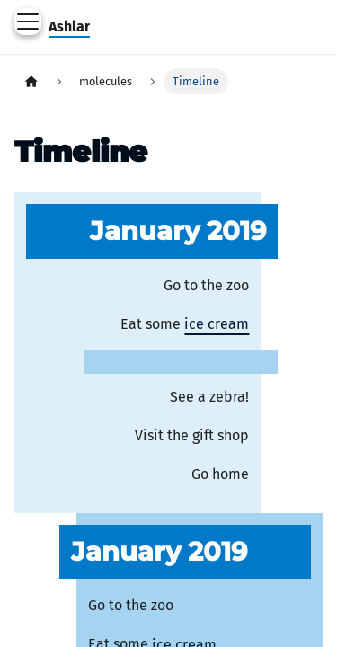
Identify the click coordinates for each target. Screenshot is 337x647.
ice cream (216, 323)
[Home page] (31, 81)
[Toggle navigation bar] (27, 21)
